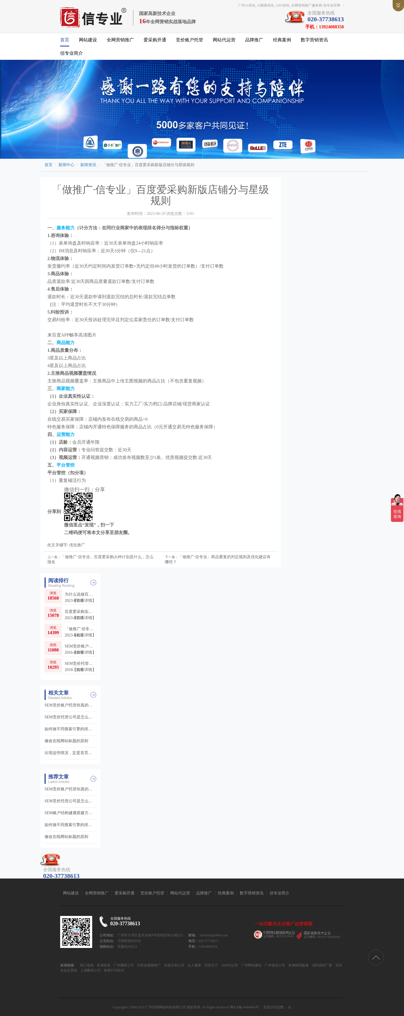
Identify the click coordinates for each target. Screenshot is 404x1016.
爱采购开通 (155, 39)
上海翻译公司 (90, 970)
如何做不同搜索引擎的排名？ (70, 729)
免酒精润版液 (298, 965)
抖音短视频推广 (148, 965)
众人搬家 (194, 965)
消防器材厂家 (321, 965)
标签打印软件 (113, 970)
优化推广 (77, 545)
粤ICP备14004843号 (244, 1007)
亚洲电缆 (103, 965)
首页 (64, 39)
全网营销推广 (120, 39)
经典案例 (282, 39)
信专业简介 (71, 53)
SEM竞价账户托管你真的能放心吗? (80, 649)
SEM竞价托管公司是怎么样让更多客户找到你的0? (80, 666)
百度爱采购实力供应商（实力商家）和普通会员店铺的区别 (80, 615)
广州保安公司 (274, 965)
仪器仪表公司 (173, 965)
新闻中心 (66, 165)
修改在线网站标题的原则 (66, 741)
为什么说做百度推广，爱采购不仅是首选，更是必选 (80, 597)
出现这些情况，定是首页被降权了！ (70, 753)
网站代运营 (224, 39)
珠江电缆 (87, 965)
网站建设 (88, 39)
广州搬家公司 (123, 965)
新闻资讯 (88, 165)
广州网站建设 (251, 965)
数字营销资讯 (314, 39)
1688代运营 (229, 965)
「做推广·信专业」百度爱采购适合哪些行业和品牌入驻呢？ (80, 632)
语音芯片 (210, 965)
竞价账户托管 (189, 39)
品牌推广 (254, 39)
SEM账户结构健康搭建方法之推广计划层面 (70, 813)
